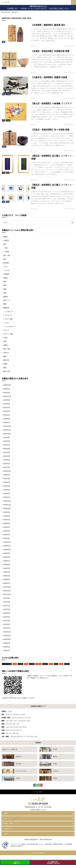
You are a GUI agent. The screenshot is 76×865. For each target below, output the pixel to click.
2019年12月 (7, 501)
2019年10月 (7, 508)
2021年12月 (7, 426)
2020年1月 (6, 497)
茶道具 (4, 68)
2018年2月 (6, 579)
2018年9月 (6, 553)
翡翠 (4, 285)
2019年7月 (6, 519)
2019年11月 (7, 505)
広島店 (56, 664)
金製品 (5, 278)
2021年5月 (6, 452)
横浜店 (61, 664)
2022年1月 (6, 422)
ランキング (8, 315)
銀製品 (5, 296)
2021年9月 (6, 437)
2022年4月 (6, 415)
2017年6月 (6, 609)
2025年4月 (6, 389)
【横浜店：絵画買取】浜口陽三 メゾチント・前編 (52, 186)
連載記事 (6, 308)
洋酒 (4, 341)
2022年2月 (6, 419)
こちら (18, 698)
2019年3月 (6, 531)
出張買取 (20, 664)
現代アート (6, 300)
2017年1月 (6, 628)
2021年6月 (6, 448)
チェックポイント (10, 326)
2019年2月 (6, 534)
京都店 (14, 664)
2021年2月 (6, 463)
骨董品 (5, 345)
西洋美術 (6, 263)
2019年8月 (6, 516)
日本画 (8, 94)
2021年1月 (6, 467)
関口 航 (33, 46)
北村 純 (33, 72)
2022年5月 (6, 411)
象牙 (4, 259)
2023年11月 (7, 396)
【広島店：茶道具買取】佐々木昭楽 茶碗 (50, 129)
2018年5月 (6, 568)
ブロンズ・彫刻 (8, 334)
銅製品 (5, 237)
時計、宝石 (6, 255)
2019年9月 (6, 512)
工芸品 (5, 337)
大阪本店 (45, 664)
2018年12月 (7, 542)
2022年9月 (6, 400)
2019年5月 (6, 523)
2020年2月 (6, 493)
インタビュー (9, 311)
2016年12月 (7, 632)
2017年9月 (6, 598)
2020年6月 (6, 478)
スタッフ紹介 (9, 319)
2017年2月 (6, 624)
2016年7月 (6, 650)
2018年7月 (6, 561)
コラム (7, 322)
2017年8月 (6, 602)
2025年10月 (7, 385)
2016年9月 (6, 643)
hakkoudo (34, 150)
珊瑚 (4, 304)
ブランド (6, 330)
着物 (4, 281)
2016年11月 (7, 635)
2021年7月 (6, 445)
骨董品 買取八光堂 (5, 12)
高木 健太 (34, 179)
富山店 (51, 664)
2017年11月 (7, 590)
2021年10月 (7, 433)
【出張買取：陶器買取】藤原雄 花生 (48, 25)
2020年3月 (6, 490)
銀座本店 (67, 664)
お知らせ (6, 352)
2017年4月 (6, 617)
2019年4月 (6, 527)
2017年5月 (6, 613)
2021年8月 (6, 441)
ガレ (6, 266)
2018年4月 (6, 572)
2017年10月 (7, 594)
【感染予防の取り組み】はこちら (38, 6)
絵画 (3, 94)
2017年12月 (7, 587)
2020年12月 (7, 471)
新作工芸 (6, 360)
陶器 (3, 42)
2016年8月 (6, 647)
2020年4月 (6, 486)
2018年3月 (6, 576)
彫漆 (4, 367)
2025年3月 (6, 392)
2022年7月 (6, 407)
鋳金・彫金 (6, 349)
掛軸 (4, 293)
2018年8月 (6, 557)
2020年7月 (6, 475)
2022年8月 (6, 404)
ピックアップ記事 (6, 664)
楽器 (4, 289)
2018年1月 (6, 583)
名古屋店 (32, 664)
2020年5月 (6, 482)
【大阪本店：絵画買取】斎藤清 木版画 (49, 77)
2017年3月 (6, 620)
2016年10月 (7, 639)
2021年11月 (7, 430)
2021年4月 (6, 456)
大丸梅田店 (38, 664)
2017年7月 (6, 605)
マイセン (7, 270)
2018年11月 (7, 546)
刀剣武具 (6, 240)
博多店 (26, 664)
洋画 (3, 172)
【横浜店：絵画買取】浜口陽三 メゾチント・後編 (52, 157)
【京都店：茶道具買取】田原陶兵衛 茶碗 (50, 51)
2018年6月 (6, 564)
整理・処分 (6, 371)
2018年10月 (7, 549)
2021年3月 (6, 460)
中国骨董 (6, 274)
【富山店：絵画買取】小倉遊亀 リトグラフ (51, 103)
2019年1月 (6, 538)
